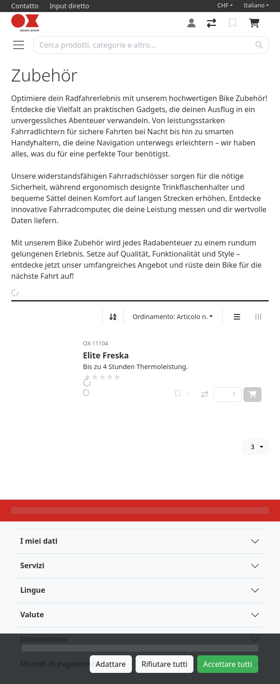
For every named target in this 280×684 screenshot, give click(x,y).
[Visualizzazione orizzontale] (258, 317)
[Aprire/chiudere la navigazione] (22, 45)
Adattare (111, 664)
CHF (223, 5)
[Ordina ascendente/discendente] (112, 317)
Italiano (254, 5)
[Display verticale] (237, 317)
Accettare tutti (227, 664)
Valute (32, 614)
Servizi (32, 565)
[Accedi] (191, 23)
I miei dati (39, 541)
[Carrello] (256, 23)
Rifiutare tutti (164, 664)
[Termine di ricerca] (141, 45)
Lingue (32, 590)
